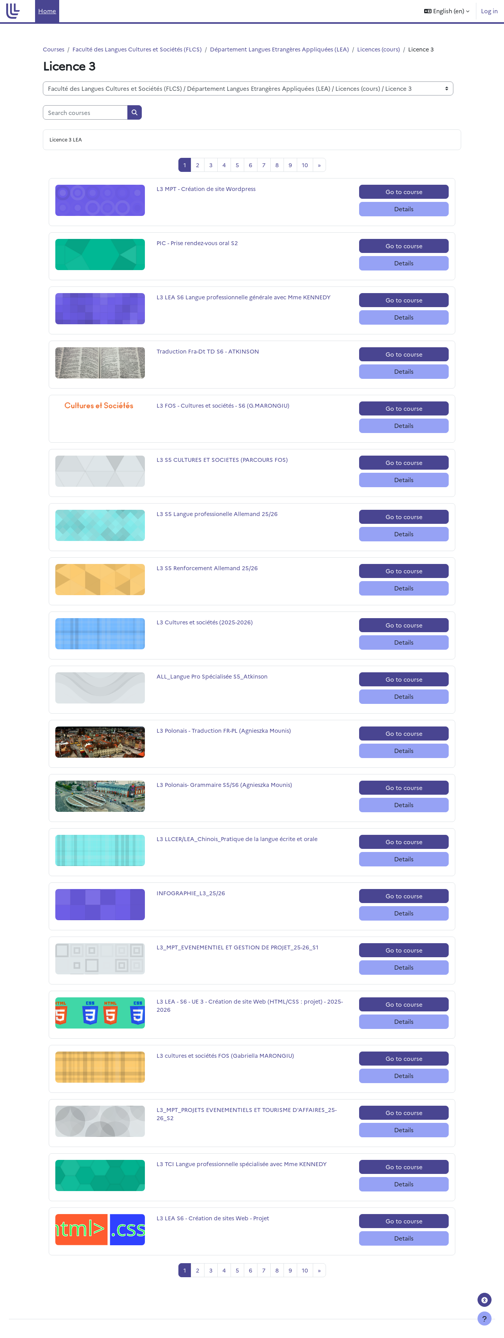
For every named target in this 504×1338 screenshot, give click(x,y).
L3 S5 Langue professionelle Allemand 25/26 (219, 515)
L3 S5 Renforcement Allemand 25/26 (208, 569)
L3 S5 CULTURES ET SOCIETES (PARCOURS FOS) (224, 460)
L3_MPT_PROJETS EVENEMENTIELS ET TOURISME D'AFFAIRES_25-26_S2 (249, 1115)
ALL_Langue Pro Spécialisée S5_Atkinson (214, 677)
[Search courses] (85, 113)
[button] (446, 11)
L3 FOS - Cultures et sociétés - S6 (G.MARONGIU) (226, 406)
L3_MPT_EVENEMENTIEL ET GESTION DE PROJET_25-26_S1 (239, 948)
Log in (489, 11)
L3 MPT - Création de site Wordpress (208, 190)
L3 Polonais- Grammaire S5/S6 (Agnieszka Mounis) (226, 785)
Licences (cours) (390, 49)
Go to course (404, 192)
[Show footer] (485, 1318)
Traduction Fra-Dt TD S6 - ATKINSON (209, 352)
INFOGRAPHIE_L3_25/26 (192, 894)
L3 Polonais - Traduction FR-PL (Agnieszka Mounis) (226, 731)
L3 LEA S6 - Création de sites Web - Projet (215, 1219)
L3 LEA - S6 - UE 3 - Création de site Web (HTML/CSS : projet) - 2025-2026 (244, 1006)
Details (404, 209)
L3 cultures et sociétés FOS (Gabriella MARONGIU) (228, 1056)
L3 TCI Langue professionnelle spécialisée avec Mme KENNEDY (245, 1165)
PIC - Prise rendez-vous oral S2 (200, 244)
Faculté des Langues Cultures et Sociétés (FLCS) (141, 49)
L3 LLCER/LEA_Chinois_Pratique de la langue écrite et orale (239, 840)
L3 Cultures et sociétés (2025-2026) (206, 623)
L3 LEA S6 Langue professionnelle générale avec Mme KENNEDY (247, 298)
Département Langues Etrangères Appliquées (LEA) (287, 49)
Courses (54, 49)
